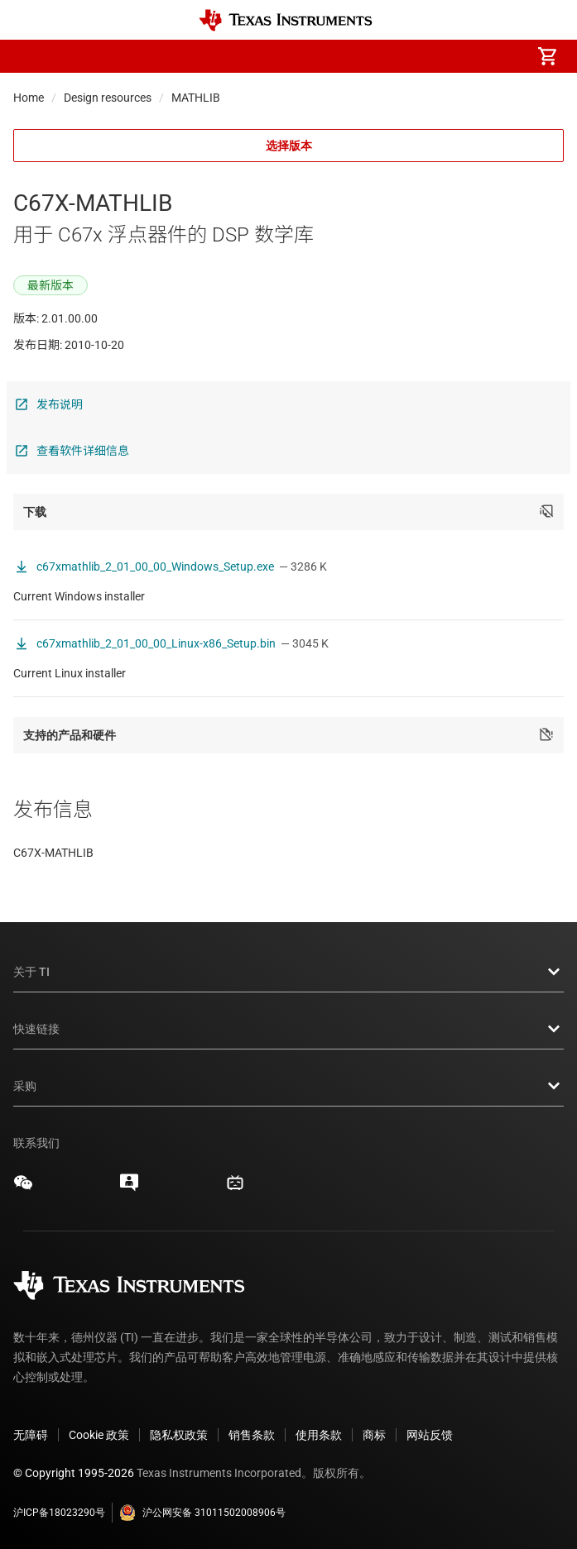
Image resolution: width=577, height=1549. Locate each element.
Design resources (107, 97)
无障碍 (30, 1434)
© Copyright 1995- (73, 1473)
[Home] (286, 20)
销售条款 (251, 1434)
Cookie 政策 (99, 1434)
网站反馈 (429, 1434)
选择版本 (289, 145)
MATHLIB (195, 97)
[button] (30, 56)
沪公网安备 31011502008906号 (202, 1512)
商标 (374, 1434)
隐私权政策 (179, 1434)
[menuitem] (408, 56)
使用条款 (319, 1434)
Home (28, 97)
